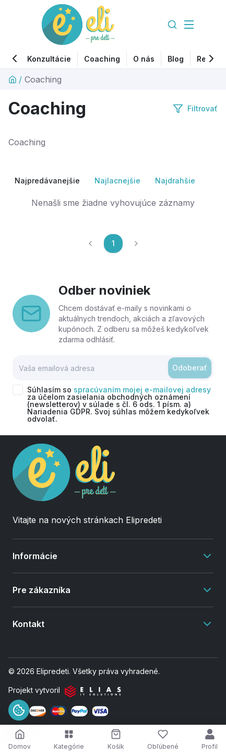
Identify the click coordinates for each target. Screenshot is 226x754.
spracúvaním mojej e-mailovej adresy (142, 389)
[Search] (172, 24)
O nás (143, 58)
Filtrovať (195, 108)
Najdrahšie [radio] (175, 180)
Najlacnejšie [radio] (117, 180)
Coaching (102, 58)
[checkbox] (18, 390)
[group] (113, 180)
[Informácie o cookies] (18, 710)
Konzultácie (49, 58)
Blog (176, 58)
